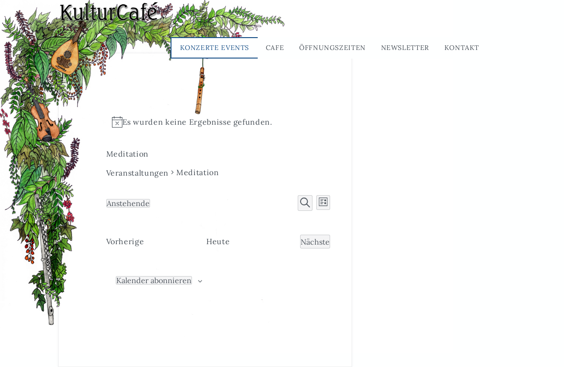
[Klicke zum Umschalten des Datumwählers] (128, 203)
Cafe (275, 47)
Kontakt (461, 47)
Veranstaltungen (137, 173)
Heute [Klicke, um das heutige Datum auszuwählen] (218, 241)
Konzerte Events (215, 47)
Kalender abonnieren (153, 280)
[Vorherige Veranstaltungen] (125, 241)
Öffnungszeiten (332, 47)
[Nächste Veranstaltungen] (315, 241)
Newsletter (405, 47)
